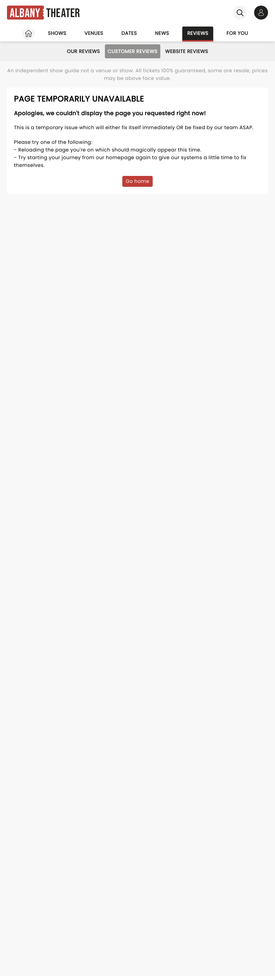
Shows (57, 33)
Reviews (197, 33)
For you (237, 33)
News (162, 33)
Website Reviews (186, 51)
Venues (93, 33)
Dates (129, 33)
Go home (138, 181)
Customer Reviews (133, 51)
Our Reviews (83, 51)
